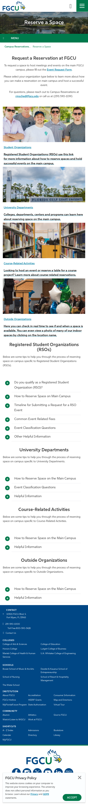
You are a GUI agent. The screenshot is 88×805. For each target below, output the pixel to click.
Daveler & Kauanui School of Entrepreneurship (54, 671)
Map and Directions (63, 700)
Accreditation (34, 695)
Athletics (32, 715)
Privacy (34, 794)
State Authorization (37, 705)
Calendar (7, 735)
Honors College (10, 649)
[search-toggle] (70, 6)
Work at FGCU (35, 720)
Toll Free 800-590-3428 (19, 628)
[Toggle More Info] (7, 383)
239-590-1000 (12, 624)
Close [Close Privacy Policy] (79, 777)
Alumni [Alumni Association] (6, 715)
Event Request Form (59, 70)
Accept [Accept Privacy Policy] (72, 798)
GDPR (46, 794)
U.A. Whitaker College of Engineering (58, 653)
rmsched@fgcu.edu (27, 96)
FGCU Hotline (9, 700)
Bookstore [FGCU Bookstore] (58, 730)
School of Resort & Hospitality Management (55, 679)
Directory (32, 735)
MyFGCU (7, 740)
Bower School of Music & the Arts (18, 669)
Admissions (33, 730)
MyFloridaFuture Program (15, 705)
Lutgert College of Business (53, 649)
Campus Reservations (17, 46)
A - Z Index (8, 730)
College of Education (50, 644)
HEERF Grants (35, 700)
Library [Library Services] (57, 735)
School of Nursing (11, 677)
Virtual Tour (59, 705)
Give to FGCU (60, 715)
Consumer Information (64, 695)
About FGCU (9, 695)
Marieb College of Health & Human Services (19, 655)
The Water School (11, 685)
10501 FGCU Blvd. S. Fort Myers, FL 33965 (16, 616)
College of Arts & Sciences (15, 644)
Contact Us (11, 633)
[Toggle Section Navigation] (44, 38)
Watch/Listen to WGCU (14, 720)
